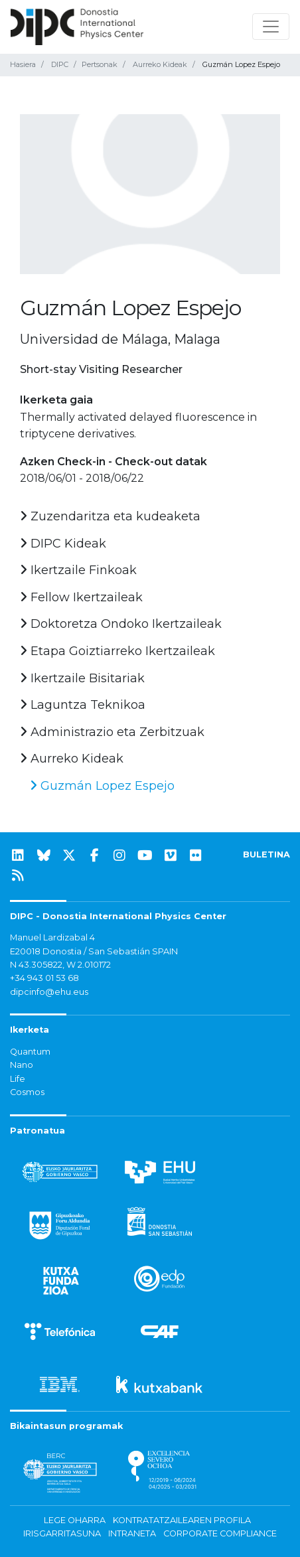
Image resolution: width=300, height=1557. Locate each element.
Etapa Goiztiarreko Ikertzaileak (117, 651)
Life (17, 1079)
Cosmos (27, 1092)
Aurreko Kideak (160, 64)
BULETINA (266, 854)
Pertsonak (99, 64)
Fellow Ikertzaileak (81, 597)
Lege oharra (75, 1520)
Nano (21, 1065)
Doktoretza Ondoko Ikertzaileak (121, 624)
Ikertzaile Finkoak (78, 570)
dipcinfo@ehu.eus (49, 992)
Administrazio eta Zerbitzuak (112, 732)
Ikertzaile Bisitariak (82, 678)
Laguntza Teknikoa (82, 705)
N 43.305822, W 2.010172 (60, 965)
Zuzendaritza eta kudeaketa (110, 516)
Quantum (30, 1052)
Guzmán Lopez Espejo (102, 785)
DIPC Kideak (63, 543)
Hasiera (23, 64)
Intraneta (132, 1533)
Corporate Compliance (220, 1533)
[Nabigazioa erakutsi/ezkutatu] (270, 26)
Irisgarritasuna (62, 1533)
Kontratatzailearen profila (182, 1520)
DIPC (59, 64)
